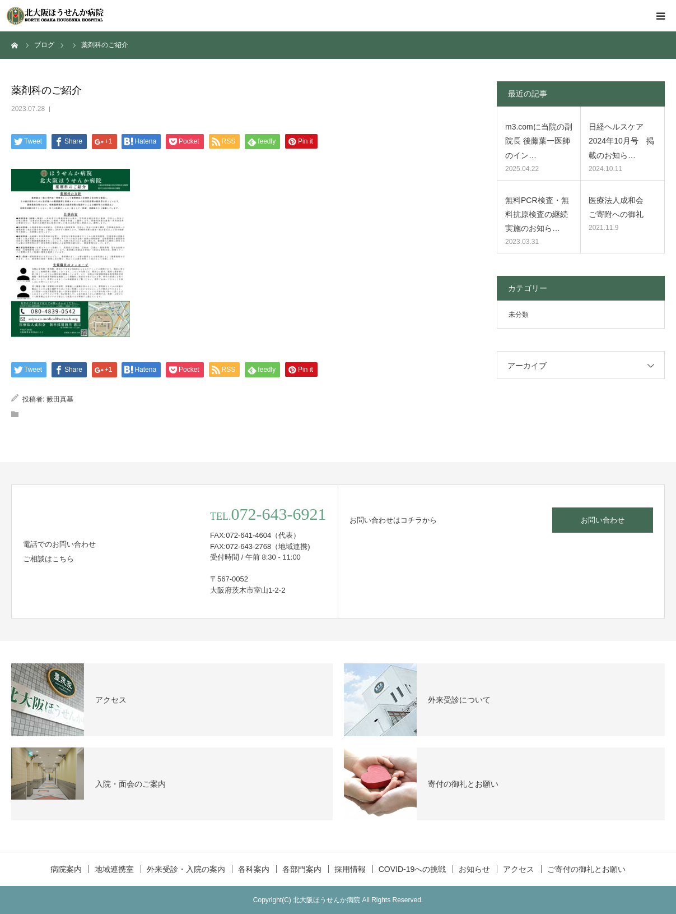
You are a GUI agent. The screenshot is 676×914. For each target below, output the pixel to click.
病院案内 (66, 869)
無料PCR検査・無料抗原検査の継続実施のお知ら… (537, 214)
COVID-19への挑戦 (412, 869)
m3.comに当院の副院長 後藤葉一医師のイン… (538, 140)
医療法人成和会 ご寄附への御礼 (620, 207)
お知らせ (474, 869)
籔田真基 (59, 399)
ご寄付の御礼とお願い (586, 869)
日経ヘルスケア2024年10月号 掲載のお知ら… (621, 140)
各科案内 (253, 869)
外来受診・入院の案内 (186, 869)
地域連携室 (114, 869)
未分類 (519, 314)
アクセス (518, 869)
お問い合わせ (602, 520)
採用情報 (350, 869)
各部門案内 (301, 869)
